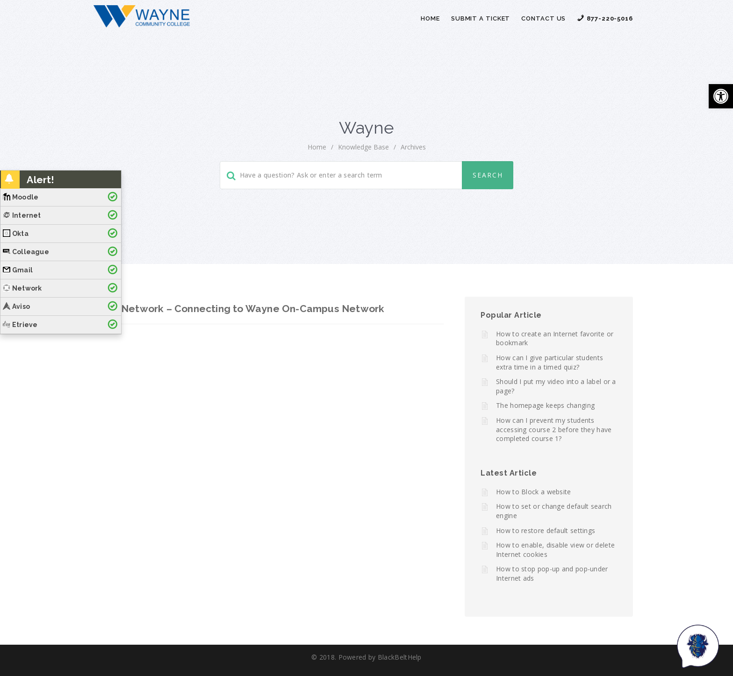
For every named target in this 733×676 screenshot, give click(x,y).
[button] (721, 96)
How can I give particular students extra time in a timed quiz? (549, 362)
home (317, 146)
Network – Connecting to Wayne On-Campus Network (252, 308)
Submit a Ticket (480, 18)
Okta (16, 233)
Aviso (16, 306)
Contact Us (543, 18)
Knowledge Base (363, 146)
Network (22, 288)
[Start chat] (698, 646)
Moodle (20, 197)
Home (430, 18)
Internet (22, 215)
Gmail (18, 270)
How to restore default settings (545, 530)
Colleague (26, 252)
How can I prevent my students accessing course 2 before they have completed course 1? (554, 429)
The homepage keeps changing (545, 405)
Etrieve (20, 324)
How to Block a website (533, 491)
